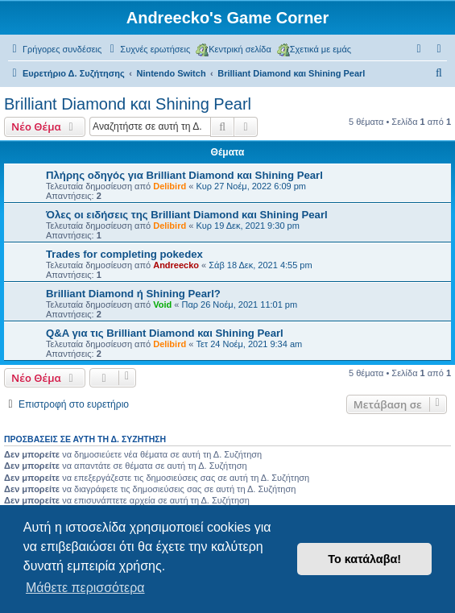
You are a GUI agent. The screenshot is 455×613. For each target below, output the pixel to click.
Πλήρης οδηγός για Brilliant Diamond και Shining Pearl (184, 175)
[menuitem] (147, 49)
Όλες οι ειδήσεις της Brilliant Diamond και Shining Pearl (187, 215)
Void (162, 304)
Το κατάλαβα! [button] (364, 559)
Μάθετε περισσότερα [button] (85, 587)
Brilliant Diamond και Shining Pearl (127, 104)
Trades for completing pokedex (124, 254)
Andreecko (176, 265)
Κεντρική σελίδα (233, 49)
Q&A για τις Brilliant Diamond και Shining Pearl (164, 333)
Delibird (169, 186)
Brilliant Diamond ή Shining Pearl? (133, 294)
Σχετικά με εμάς (314, 49)
